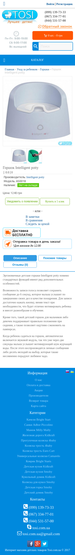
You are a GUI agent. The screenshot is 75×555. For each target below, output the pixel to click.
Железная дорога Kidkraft (38, 435)
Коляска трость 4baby (38, 445)
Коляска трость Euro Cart (39, 450)
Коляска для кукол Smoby (38, 482)
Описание (20, 258)
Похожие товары (54, 258)
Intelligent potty (35, 177)
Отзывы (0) (20, 264)
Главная (9, 69)
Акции (38, 390)
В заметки (32, 216)
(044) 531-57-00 (55, 20)
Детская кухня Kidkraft (38, 466)
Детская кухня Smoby (38, 471)
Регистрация (64, 4)
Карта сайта (38, 406)
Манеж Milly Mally (38, 430)
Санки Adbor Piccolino (38, 424)
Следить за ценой (37, 224)
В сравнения (34, 220)
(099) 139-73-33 (55, 12)
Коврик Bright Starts (38, 461)
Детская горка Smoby (38, 487)
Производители (38, 395)
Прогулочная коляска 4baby (38, 440)
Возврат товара (38, 400)
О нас (38, 379)
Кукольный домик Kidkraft (38, 476)
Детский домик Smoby (38, 492)
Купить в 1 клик (54, 201)
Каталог (37, 60)
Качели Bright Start (39, 419)
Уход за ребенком (27, 69)
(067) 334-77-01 (55, 16)
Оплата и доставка (38, 385)
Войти (50, 4)
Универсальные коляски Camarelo (38, 456)
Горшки (44, 69)
